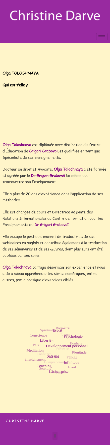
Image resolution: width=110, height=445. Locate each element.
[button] (54, 436)
